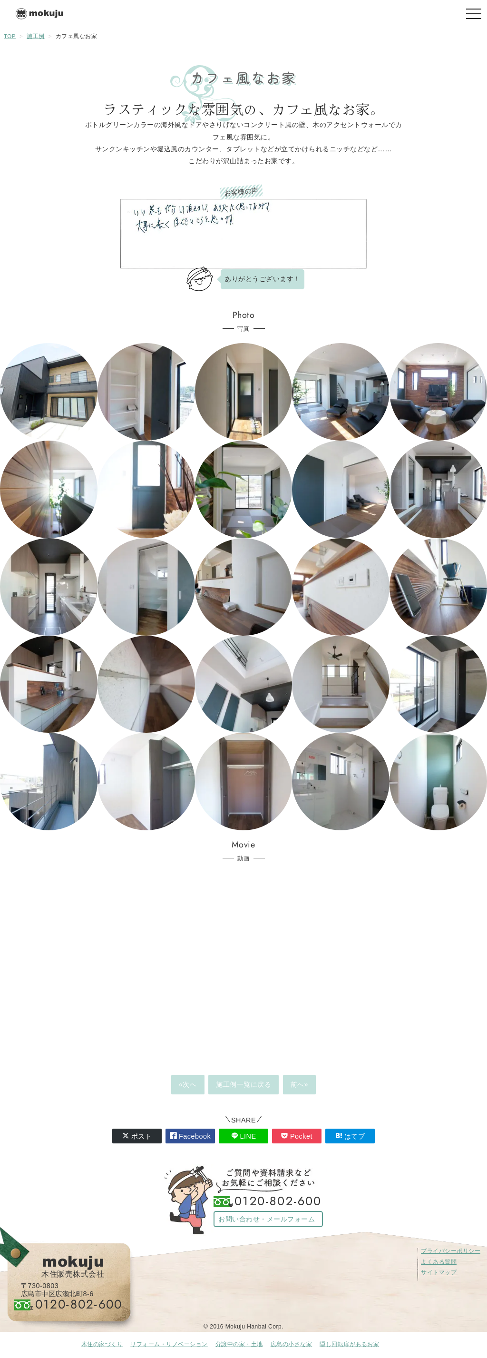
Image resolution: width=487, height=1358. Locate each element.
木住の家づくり (102, 1344)
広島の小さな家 (291, 1344)
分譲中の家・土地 (239, 1344)
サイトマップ (439, 1272)
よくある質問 (439, 1262)
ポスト (137, 1136)
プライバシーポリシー (450, 1251)
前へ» (300, 1084)
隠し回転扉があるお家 (349, 1344)
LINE (243, 1136)
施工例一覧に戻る (243, 1084)
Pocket (296, 1136)
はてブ (350, 1136)
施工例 (36, 36)
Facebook (190, 1136)
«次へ (188, 1084)
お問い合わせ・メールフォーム (266, 1219)
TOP (10, 36)
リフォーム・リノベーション (169, 1344)
